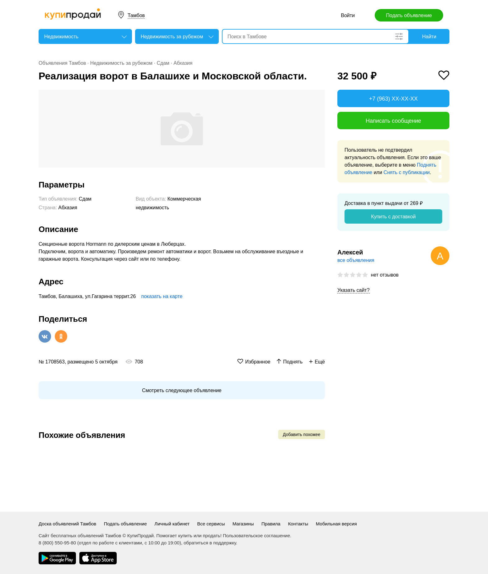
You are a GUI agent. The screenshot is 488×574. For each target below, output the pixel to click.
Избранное (257, 361)
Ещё (320, 361)
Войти (348, 15)
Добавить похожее (301, 434)
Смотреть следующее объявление (181, 390)
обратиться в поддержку (210, 542)
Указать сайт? (353, 290)
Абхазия (183, 63)
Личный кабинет (172, 523)
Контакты (298, 523)
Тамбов (136, 15)
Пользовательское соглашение (256, 535)
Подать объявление (409, 15)
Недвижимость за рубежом (121, 63)
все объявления (355, 260)
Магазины (243, 523)
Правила (270, 523)
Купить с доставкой (393, 216)
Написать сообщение (393, 121)
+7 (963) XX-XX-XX (393, 99)
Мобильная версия (336, 523)
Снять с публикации (406, 172)
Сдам (163, 63)
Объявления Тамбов (62, 63)
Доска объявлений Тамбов (67, 523)
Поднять (293, 361)
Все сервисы (211, 523)
